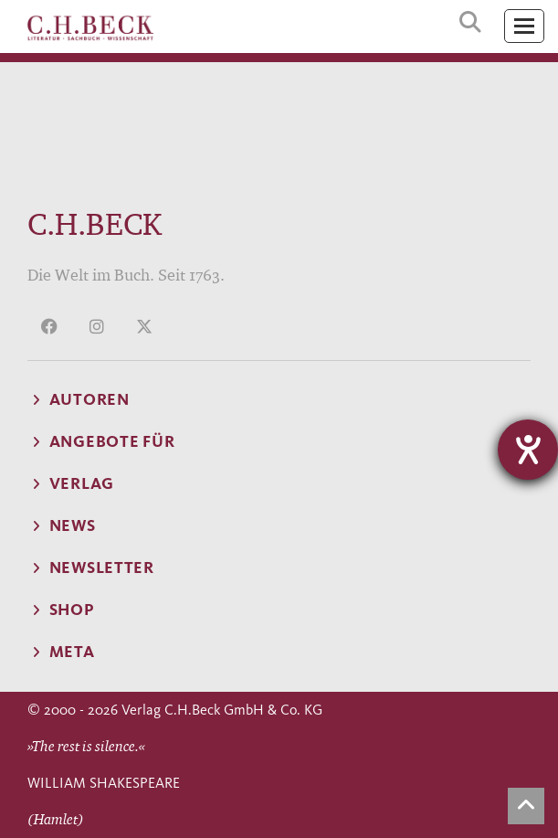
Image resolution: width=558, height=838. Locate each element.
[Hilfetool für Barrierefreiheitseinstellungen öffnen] (528, 449)
